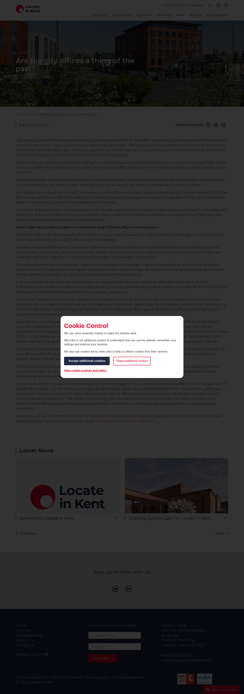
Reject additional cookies (132, 361)
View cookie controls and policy (85, 370)
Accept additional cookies (87, 361)
